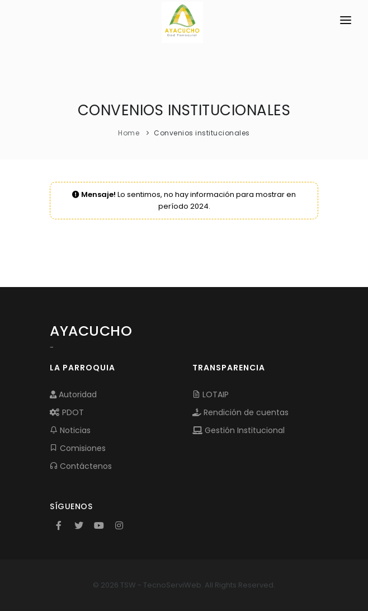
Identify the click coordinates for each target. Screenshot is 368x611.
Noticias (70, 430)
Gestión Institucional (238, 430)
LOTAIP (210, 394)
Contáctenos (81, 466)
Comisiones (78, 448)
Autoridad (73, 394)
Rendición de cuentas (240, 412)
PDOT (67, 412)
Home (128, 133)
